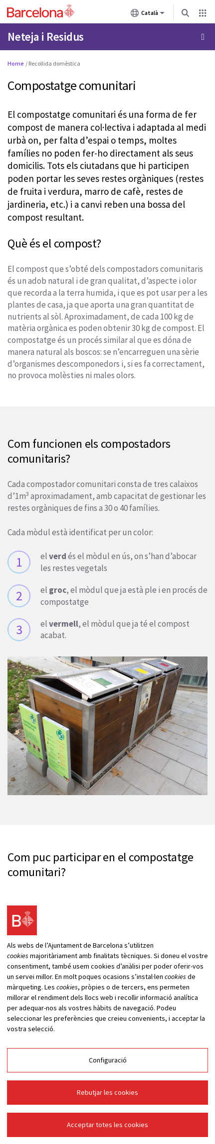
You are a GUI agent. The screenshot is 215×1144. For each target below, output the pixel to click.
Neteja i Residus (45, 36)
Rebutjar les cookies (107, 1092)
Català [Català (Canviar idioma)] (147, 14)
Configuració (108, 1060)
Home (15, 63)
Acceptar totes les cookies (107, 1124)
